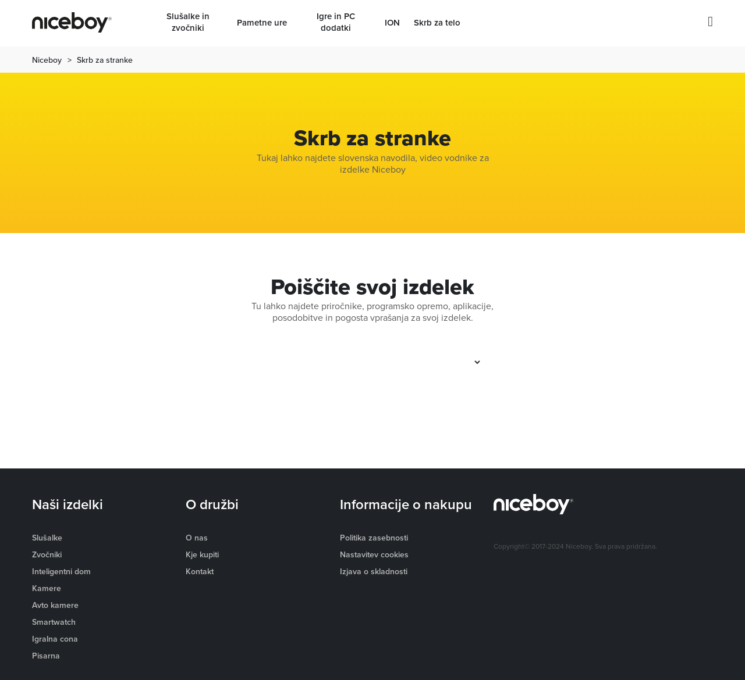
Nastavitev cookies (374, 554)
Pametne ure (262, 22)
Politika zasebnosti (374, 537)
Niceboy (47, 60)
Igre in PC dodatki (336, 22)
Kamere (46, 588)
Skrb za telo (437, 22)
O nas (197, 537)
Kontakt (200, 571)
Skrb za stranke (105, 60)
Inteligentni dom (61, 571)
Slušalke (47, 537)
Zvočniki (47, 554)
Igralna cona (55, 639)
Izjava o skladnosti (373, 571)
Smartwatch (54, 622)
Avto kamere (55, 605)
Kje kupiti (202, 554)
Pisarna (46, 655)
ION (392, 22)
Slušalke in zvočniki (188, 22)
